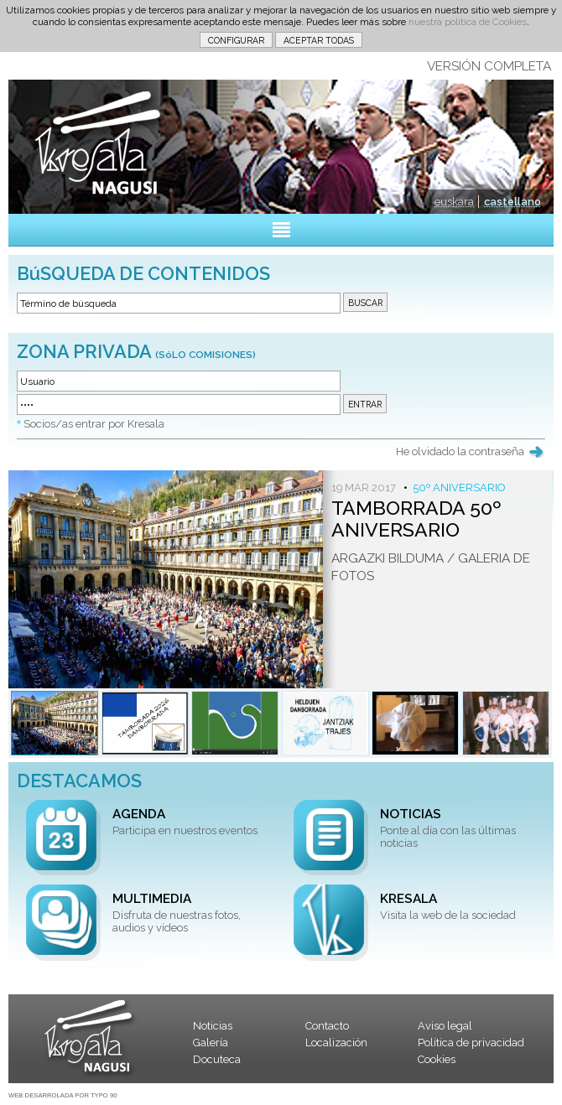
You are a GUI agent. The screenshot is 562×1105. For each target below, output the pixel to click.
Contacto (327, 1025)
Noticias (212, 1025)
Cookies (436, 1059)
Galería (210, 1042)
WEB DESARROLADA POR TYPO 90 (62, 1095)
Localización (336, 1042)
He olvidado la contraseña (460, 451)
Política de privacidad (471, 1042)
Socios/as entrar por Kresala (93, 424)
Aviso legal (445, 1025)
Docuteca (217, 1059)
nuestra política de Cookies (467, 22)
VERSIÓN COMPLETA (489, 66)
